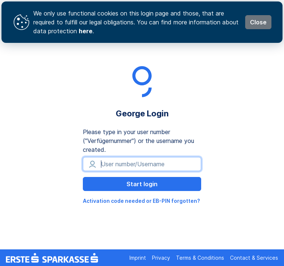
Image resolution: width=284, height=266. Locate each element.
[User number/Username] (142, 164)
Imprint (137, 258)
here (85, 31)
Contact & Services (254, 258)
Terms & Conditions (200, 258)
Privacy (161, 258)
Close (258, 22)
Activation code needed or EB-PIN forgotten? (141, 201)
